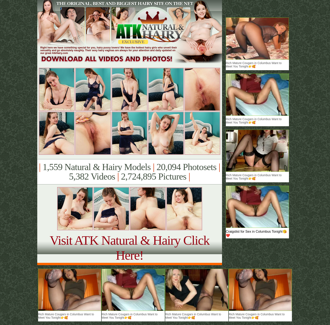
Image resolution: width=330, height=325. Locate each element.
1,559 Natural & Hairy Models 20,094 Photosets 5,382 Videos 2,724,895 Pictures (129, 171)
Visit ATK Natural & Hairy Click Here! (129, 247)
